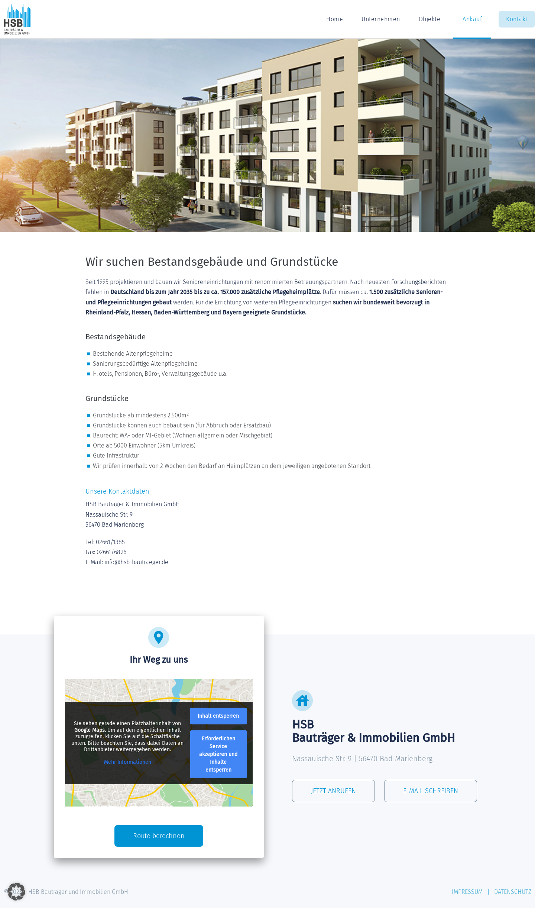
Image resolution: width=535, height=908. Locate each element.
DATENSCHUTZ (512, 891)
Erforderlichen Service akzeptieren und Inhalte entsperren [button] (218, 754)
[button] (16, 891)
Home (334, 19)
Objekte (431, 19)
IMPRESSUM (467, 891)
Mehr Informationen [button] (127, 762)
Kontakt (517, 19)
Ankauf (472, 19)
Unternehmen (380, 19)
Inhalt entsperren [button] (218, 715)
